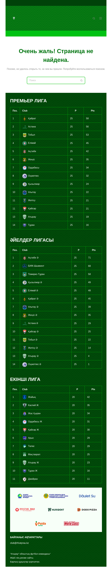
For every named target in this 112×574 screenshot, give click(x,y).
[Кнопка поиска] (81, 80)
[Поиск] (94, 18)
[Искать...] (52, 80)
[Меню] (100, 18)
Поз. (15, 110)
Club (25, 110)
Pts (93, 110)
